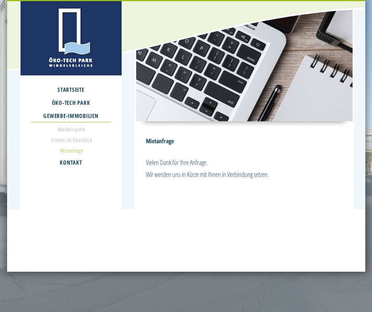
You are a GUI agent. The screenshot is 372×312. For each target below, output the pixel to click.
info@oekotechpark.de (219, 253)
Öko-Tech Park (71, 102)
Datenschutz (302, 262)
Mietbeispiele (71, 129)
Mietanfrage (72, 150)
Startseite (70, 89)
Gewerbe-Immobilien (70, 115)
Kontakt (71, 162)
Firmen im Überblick (71, 140)
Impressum (278, 262)
